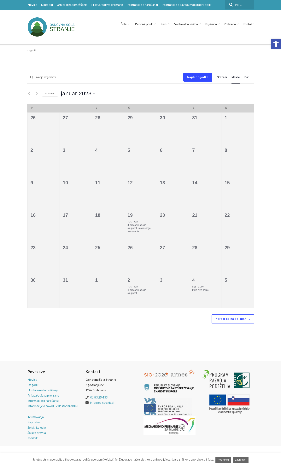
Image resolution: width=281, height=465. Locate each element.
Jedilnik (32, 438)
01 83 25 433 (99, 397)
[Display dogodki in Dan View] (246, 77)
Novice (32, 4)
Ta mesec (50, 93)
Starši (163, 24)
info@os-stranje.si (102, 402)
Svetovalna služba (186, 24)
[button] (276, 44)
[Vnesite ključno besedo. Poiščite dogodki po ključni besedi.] (105, 77)
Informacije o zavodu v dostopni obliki (187, 4)
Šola (123, 24)
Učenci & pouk (143, 24)
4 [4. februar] (193, 280)
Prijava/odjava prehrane (107, 4)
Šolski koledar (36, 427)
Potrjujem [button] (223, 459)
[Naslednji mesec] (36, 93)
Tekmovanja (35, 417)
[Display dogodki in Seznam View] (222, 77)
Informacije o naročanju (142, 4)
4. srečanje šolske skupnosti (136, 292)
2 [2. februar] (128, 280)
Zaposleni (33, 422)
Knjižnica (211, 24)
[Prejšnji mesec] (29, 93)
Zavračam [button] (240, 459)
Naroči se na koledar (231, 318)
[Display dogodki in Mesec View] (235, 77)
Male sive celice (200, 290)
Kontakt (248, 24)
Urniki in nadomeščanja (72, 4)
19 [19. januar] (130, 215)
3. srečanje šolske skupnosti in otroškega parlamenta (138, 228)
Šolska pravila (36, 432)
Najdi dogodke (197, 77)
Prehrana (230, 24)
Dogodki (47, 4)
